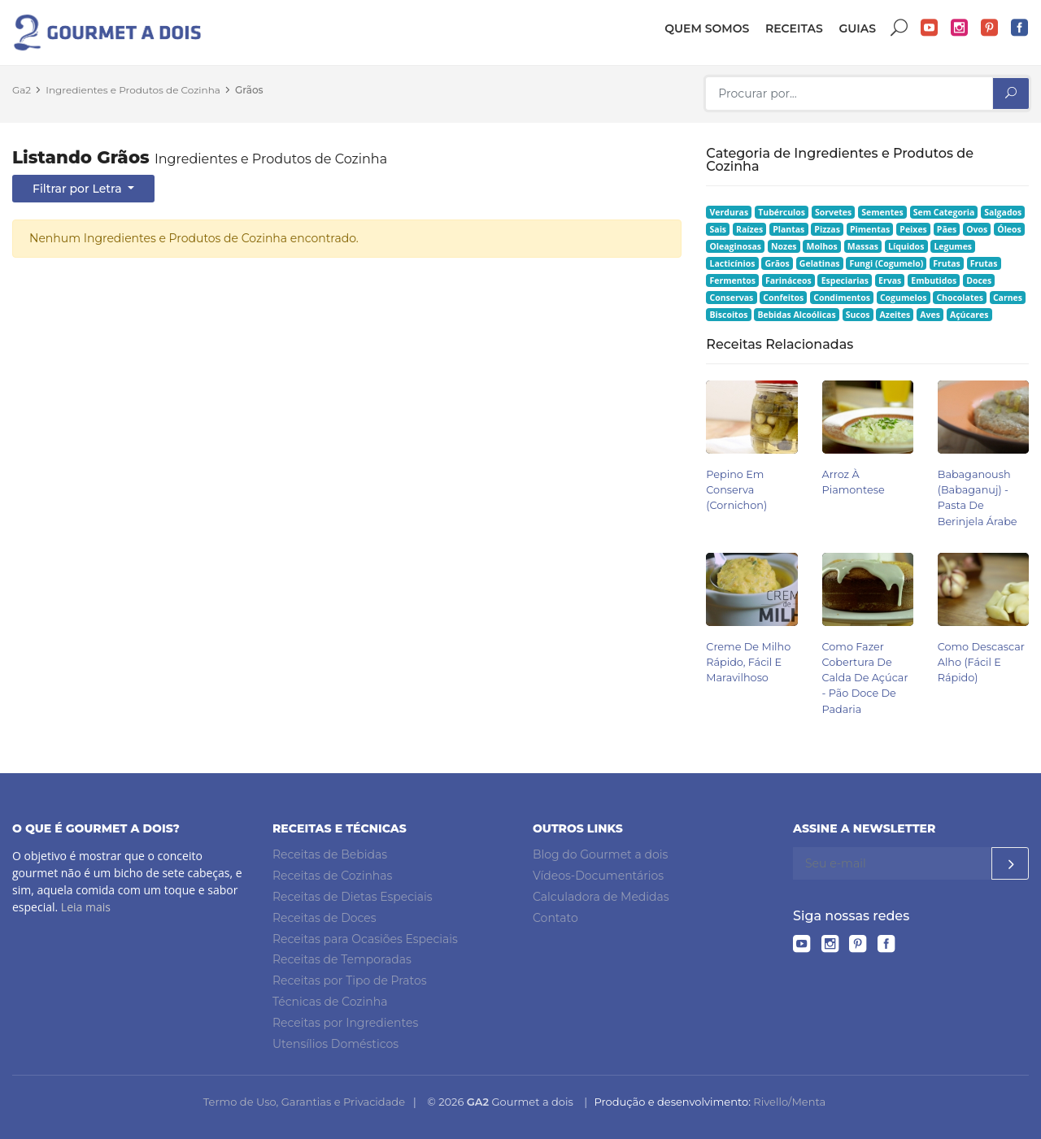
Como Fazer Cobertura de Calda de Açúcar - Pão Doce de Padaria (865, 678)
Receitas (794, 28)
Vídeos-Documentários (598, 875)
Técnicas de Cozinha (329, 1001)
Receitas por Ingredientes (345, 1022)
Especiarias (845, 280)
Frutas (946, 263)
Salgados (1002, 212)
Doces (978, 280)
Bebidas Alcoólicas (796, 314)
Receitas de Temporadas (342, 959)
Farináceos (788, 280)
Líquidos (906, 246)
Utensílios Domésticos (335, 1044)
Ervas (889, 280)
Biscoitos (729, 314)
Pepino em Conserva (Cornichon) (736, 489)
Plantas (788, 229)
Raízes (749, 229)
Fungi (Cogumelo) (886, 263)
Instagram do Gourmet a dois (960, 28)
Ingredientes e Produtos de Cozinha (133, 90)
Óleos (1009, 229)
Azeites (895, 314)
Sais (718, 229)
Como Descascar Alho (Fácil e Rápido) (981, 662)
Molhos (822, 246)
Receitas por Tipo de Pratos (349, 980)
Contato (555, 918)
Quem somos (706, 28)
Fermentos (733, 280)
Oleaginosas (735, 246)
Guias (857, 28)
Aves (930, 314)
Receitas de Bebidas (329, 854)
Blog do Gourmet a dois (600, 854)
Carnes (1007, 297)
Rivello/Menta (789, 1101)
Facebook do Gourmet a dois (1020, 28)
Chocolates (959, 297)
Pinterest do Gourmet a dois (990, 28)
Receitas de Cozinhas (332, 875)
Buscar (899, 28)
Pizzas (827, 229)
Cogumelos (903, 297)
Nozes (784, 246)
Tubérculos (781, 212)
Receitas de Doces (324, 918)
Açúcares (969, 314)
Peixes (913, 229)
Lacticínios (733, 263)
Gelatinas (819, 263)
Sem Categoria (944, 212)
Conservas (732, 297)
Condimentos (841, 297)
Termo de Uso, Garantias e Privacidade (304, 1101)
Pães (946, 229)
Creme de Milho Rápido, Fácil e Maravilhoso (748, 662)
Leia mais (86, 907)
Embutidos (933, 280)
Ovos (976, 229)
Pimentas (870, 229)
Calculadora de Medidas (601, 896)
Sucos (858, 314)
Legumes (953, 246)
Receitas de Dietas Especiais (352, 896)
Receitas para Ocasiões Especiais (365, 939)
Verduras (729, 212)
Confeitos (783, 297)
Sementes (882, 212)
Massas (862, 246)
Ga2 (21, 90)
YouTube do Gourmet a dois (930, 28)
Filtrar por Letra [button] (78, 188)
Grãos (249, 90)
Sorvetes (833, 212)
